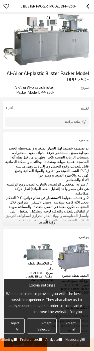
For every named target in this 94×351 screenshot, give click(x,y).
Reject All (14, 326)
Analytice (53, 339)
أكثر (10, 108)
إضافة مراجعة (72, 121)
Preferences (31, 339)
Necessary (75, 339)
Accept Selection (44, 326)
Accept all (70, 326)
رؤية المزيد (47, 222)
